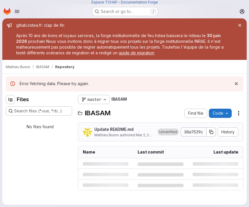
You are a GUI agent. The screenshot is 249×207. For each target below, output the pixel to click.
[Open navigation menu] (17, 11)
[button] (168, 132)
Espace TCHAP (104, 2)
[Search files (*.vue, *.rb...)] (39, 111)
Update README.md (114, 129)
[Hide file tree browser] (10, 99)
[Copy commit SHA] (211, 132)
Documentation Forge (139, 2)
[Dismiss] (236, 83)
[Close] (239, 25)
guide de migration (136, 52)
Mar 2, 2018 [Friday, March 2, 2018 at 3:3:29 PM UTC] (145, 135)
